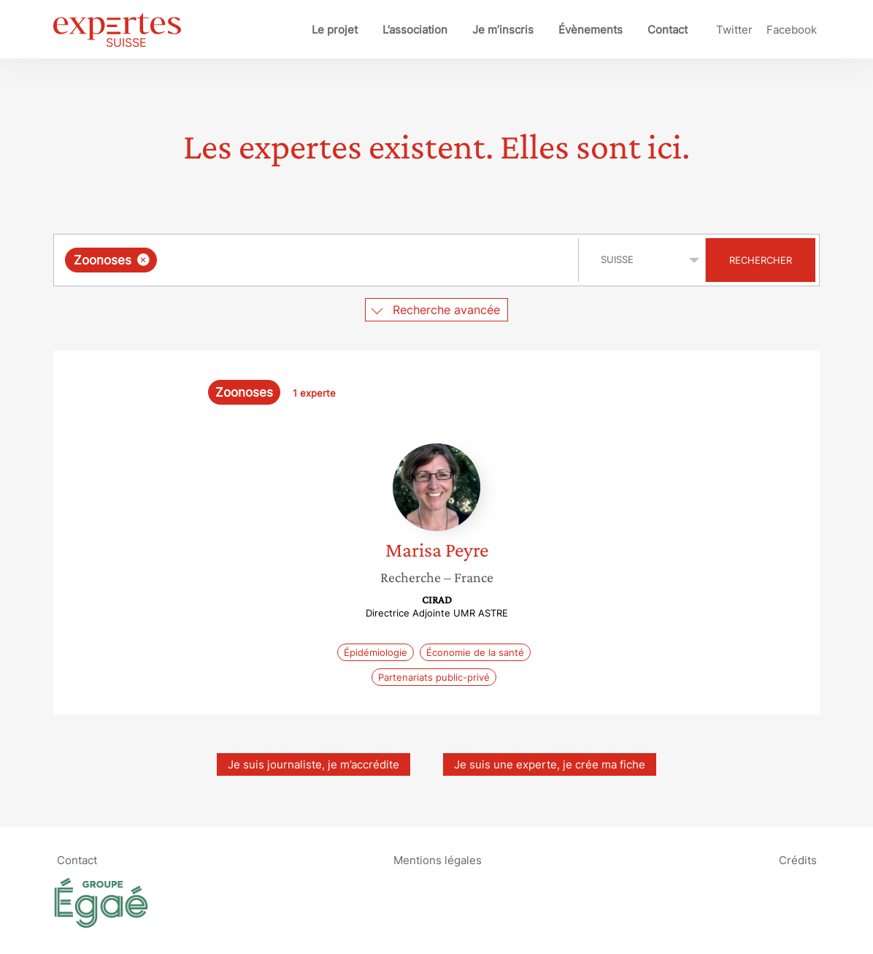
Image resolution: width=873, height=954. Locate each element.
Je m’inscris (503, 30)
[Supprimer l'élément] (143, 259)
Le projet (335, 30)
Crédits (798, 859)
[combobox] (318, 260)
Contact (667, 30)
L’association (414, 30)
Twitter (734, 30)
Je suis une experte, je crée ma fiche (549, 764)
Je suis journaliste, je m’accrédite (313, 764)
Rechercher (760, 260)
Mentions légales (437, 859)
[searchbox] (311, 260)
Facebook (791, 30)
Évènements (590, 30)
